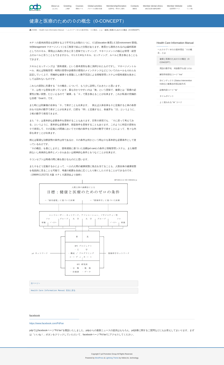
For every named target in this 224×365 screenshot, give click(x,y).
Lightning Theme (112, 358)
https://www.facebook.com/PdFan (46, 323)
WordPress (99, 358)
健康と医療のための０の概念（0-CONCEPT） (175, 60)
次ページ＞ (35, 283)
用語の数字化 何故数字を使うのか (176, 68)
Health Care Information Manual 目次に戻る (53, 290)
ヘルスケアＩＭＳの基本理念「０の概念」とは (175, 51)
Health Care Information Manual (175, 42)
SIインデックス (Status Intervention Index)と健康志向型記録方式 (176, 82)
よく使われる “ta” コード (171, 102)
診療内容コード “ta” (169, 90)
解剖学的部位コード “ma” (171, 74)
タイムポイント (167, 96)
